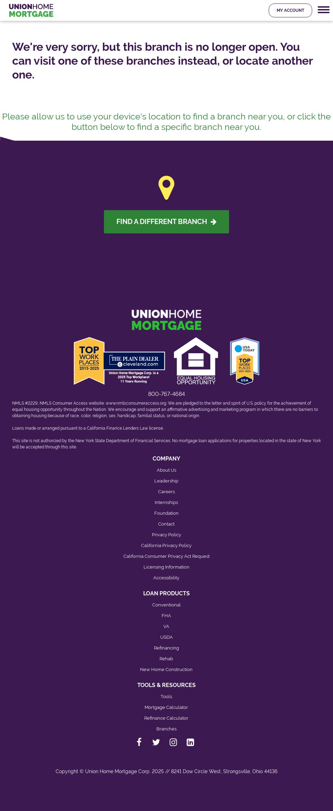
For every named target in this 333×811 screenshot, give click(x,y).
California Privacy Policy (166, 545)
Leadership (166, 480)
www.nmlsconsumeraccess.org (136, 403)
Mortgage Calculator (166, 707)
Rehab (166, 658)
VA (166, 626)
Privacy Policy (166, 534)
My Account (290, 10)
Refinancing (166, 648)
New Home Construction (166, 669)
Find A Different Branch (166, 221)
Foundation (166, 513)
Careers (166, 491)
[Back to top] (166, 793)
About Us (166, 470)
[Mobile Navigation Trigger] (324, 10)
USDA (166, 637)
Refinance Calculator (166, 718)
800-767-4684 (166, 394)
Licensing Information (166, 567)
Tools (166, 696)
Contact (166, 524)
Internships (166, 502)
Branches (166, 728)
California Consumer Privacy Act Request (166, 556)
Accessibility (166, 577)
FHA (166, 615)
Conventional (166, 604)
